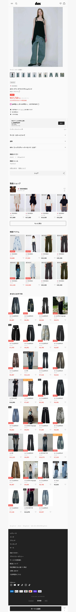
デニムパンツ (21, 157)
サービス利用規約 (15, 560)
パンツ (12, 157)
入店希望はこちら (15, 574)
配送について (22, 168)
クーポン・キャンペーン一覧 (16, 129)
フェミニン (13, 163)
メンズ (12, 537)
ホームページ (13, 526)
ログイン (23, 109)
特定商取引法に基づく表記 (18, 567)
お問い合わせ (13, 168)
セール (12, 548)
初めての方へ (14, 553)
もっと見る (38, 223)
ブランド (12, 540)
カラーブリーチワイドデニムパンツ (39, 526)
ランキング (13, 544)
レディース (13, 533)
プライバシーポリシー (17, 556)
